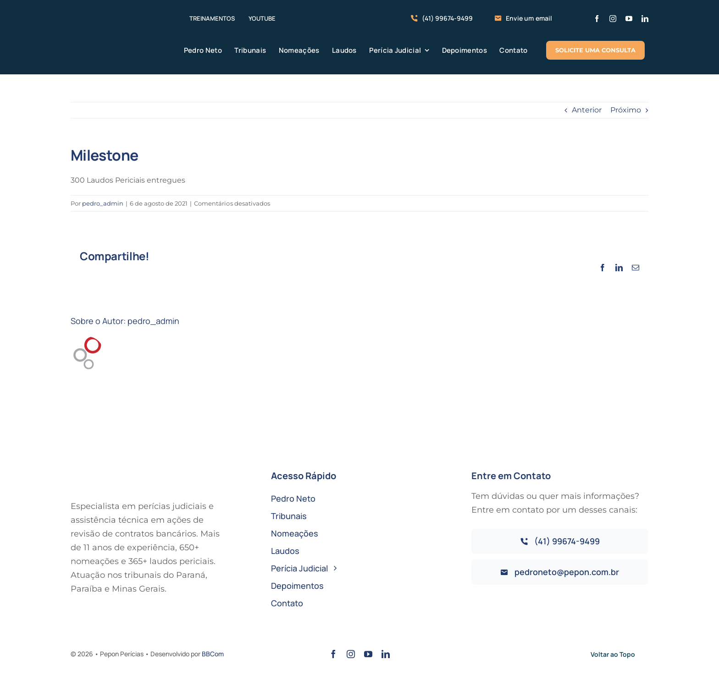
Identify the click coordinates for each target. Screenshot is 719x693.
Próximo (625, 110)
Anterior (587, 110)
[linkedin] (645, 18)
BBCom (213, 653)
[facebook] (596, 18)
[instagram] (612, 18)
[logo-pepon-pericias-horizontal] (114, 25)
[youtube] (628, 18)
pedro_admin (102, 203)
